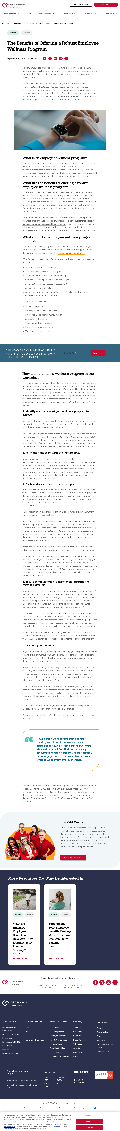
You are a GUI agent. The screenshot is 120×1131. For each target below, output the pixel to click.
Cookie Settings (89, 1115)
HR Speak (6, 23)
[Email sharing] (66, 58)
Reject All (89, 1121)
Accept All (89, 1127)
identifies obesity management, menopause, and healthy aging (58, 222)
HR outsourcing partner (77, 249)
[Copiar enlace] (61, 58)
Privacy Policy (65, 985)
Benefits (17, 23)
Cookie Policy (58, 1126)
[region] (60, 1121)
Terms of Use (78, 985)
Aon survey (80, 93)
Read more (18, 958)
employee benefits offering (71, 252)
